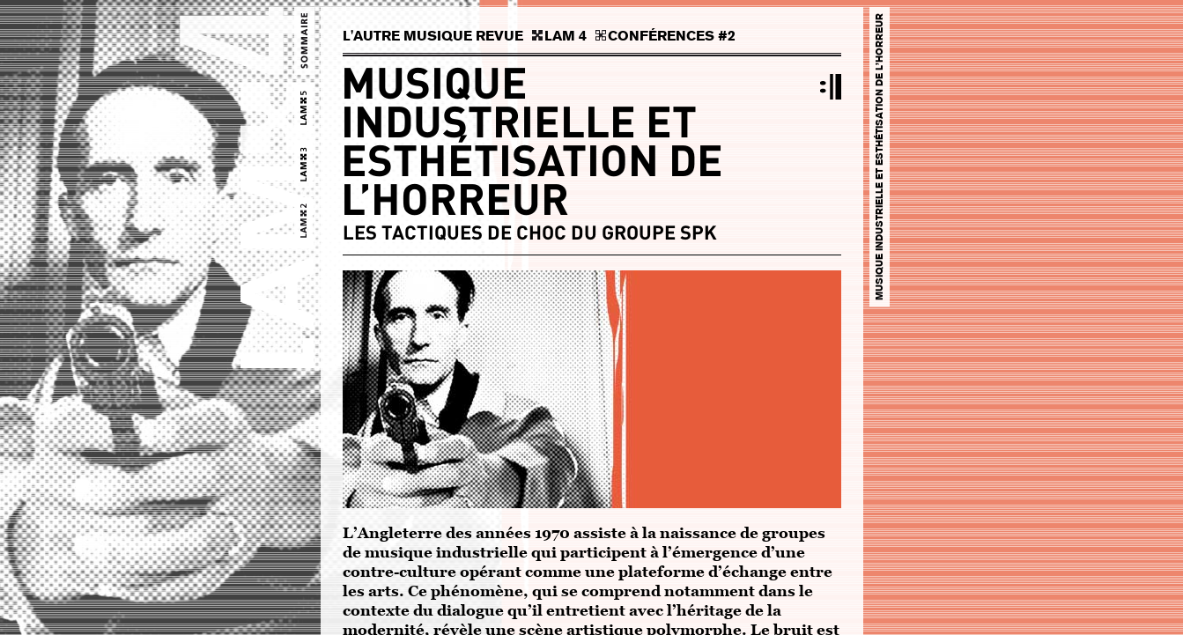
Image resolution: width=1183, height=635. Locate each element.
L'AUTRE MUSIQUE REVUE (433, 36)
